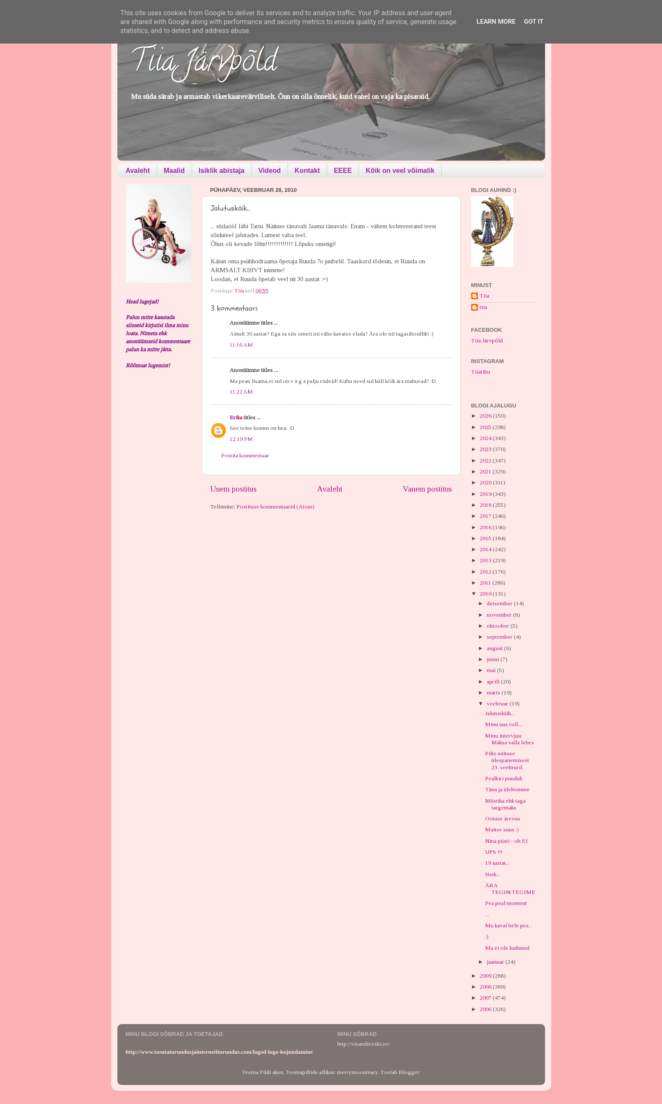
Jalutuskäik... (500, 713)
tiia (483, 307)
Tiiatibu (480, 372)
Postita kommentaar (245, 455)
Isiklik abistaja (222, 170)
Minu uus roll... (503, 724)
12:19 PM (241, 439)
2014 (486, 549)
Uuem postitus (233, 488)
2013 (486, 560)
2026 (486, 416)
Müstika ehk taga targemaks (505, 804)
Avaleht (138, 170)
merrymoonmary (357, 1072)
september (500, 637)
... (487, 914)
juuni (493, 659)
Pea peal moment (506, 903)
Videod (269, 170)
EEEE (343, 170)
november (500, 615)
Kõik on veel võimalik (400, 170)
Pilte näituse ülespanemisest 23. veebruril (507, 760)
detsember (500, 603)
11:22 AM (241, 391)
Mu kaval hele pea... (508, 925)
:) (486, 936)
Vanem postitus (427, 488)
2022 (486, 460)
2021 (486, 471)
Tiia (484, 295)
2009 (486, 976)
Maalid (174, 170)
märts (494, 692)
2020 (486, 482)
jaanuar (496, 962)
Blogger (409, 1072)
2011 (486, 582)
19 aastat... (497, 863)
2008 (486, 987)
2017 (486, 516)
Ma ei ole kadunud (507, 948)
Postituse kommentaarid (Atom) (275, 506)
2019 (486, 494)
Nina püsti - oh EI (506, 841)
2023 (486, 449)
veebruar (498, 703)
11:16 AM (241, 345)
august (495, 648)
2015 (486, 538)
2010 (486, 593)
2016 (486, 527)
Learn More (496, 21)
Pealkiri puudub (504, 778)
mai (492, 670)
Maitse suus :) (502, 829)
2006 (486, 1009)
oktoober (498, 626)
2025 (486, 427)
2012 (486, 571)
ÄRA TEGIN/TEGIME (510, 888)
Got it (533, 21)
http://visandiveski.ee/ (363, 1044)
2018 (486, 505)
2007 (486, 998)
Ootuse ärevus (502, 818)
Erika (236, 417)
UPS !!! (493, 852)
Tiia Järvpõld (203, 64)
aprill (494, 681)
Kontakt (307, 170)
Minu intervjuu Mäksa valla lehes (509, 739)
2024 (486, 438)
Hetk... (492, 874)
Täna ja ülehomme (507, 789)
